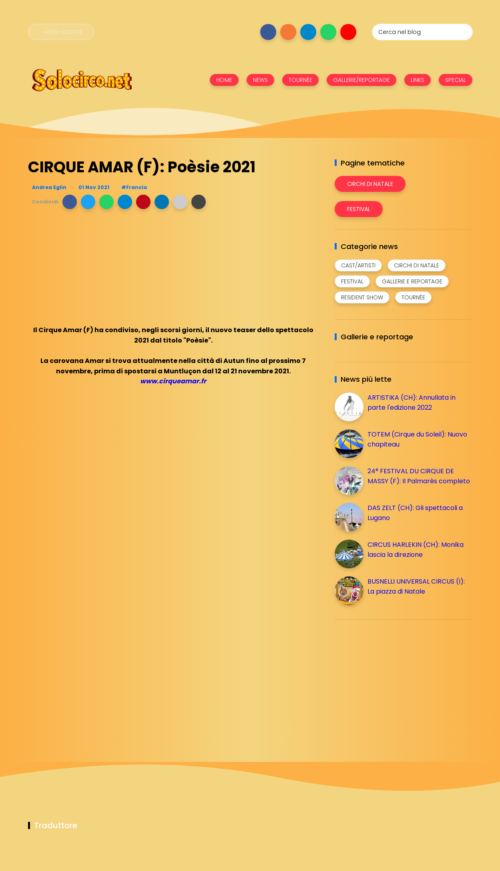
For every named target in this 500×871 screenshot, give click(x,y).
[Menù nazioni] (61, 32)
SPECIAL (455, 80)
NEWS (260, 80)
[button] (69, 202)
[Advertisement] (395, 681)
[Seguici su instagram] (288, 32)
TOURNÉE (300, 80)
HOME (224, 80)
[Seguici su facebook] (268, 32)
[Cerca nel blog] (422, 32)
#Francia (134, 187)
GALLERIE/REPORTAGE (361, 80)
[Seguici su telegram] (308, 32)
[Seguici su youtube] (348, 32)
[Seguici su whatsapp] (328, 32)
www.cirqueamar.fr (173, 381)
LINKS (417, 80)
